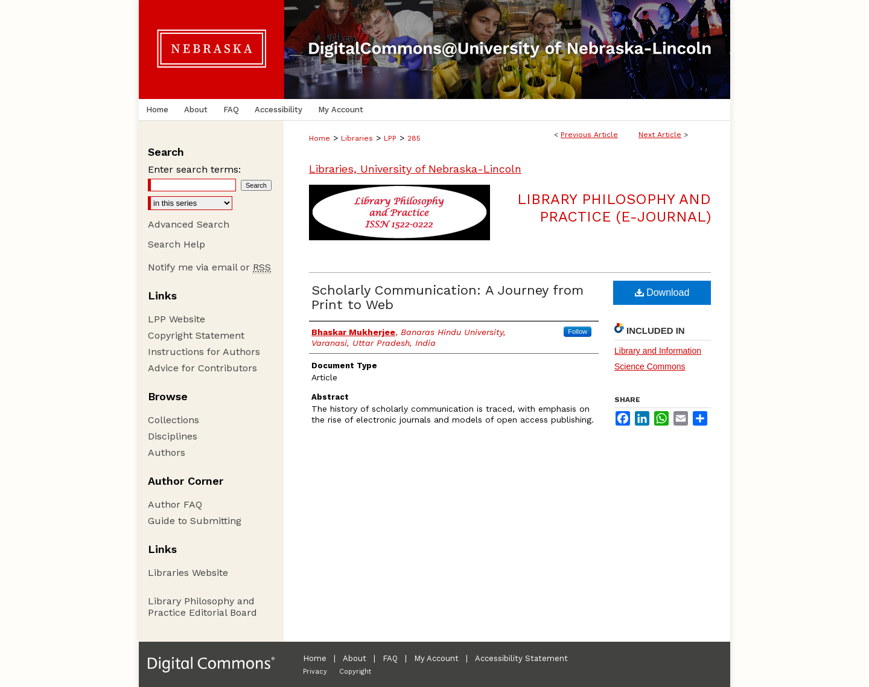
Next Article (659, 134)
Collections (173, 420)
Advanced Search (188, 224)
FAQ (390, 658)
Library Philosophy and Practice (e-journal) (614, 208)
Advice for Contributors (202, 368)
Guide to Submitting (194, 520)
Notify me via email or (209, 267)
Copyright (355, 672)
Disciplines (172, 436)
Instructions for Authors (204, 351)
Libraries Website (188, 572)
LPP (390, 138)
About (354, 658)
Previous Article (589, 134)
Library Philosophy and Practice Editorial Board (202, 606)
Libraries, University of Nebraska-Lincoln (415, 168)
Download (662, 292)
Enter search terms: (194, 169)
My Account (436, 658)
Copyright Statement (196, 335)
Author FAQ (175, 504)
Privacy (315, 672)
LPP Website (176, 319)
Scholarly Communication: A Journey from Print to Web (447, 297)
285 (414, 138)
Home (319, 138)
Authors (166, 452)
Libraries (357, 138)
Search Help (176, 244)
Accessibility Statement (521, 658)
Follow (577, 331)
